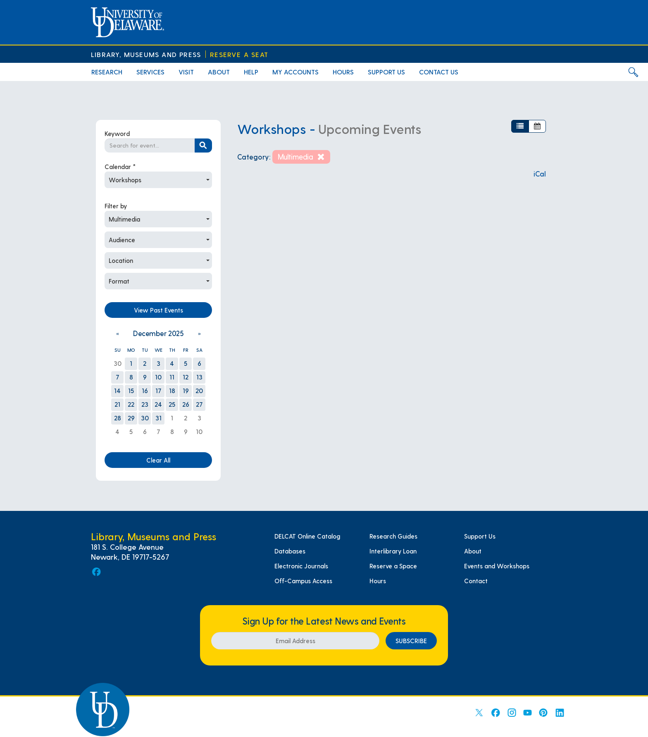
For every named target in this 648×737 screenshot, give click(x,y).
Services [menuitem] (150, 72)
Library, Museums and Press (146, 54)
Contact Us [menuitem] (438, 72)
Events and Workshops (496, 566)
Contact (476, 581)
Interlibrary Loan (393, 551)
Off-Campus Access (303, 581)
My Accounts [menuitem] (295, 72)
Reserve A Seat (239, 54)
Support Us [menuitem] (386, 72)
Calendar (120, 166)
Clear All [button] (158, 460)
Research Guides (393, 536)
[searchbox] (150, 145)
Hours (377, 581)
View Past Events (158, 310)
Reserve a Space (393, 566)
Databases (289, 551)
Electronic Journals (301, 566)
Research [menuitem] (106, 72)
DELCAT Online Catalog (307, 536)
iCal (540, 173)
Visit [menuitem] (186, 72)
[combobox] (158, 180)
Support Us (480, 536)
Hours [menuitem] (343, 72)
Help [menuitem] (251, 72)
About (472, 551)
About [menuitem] (219, 72)
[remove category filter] (301, 157)
